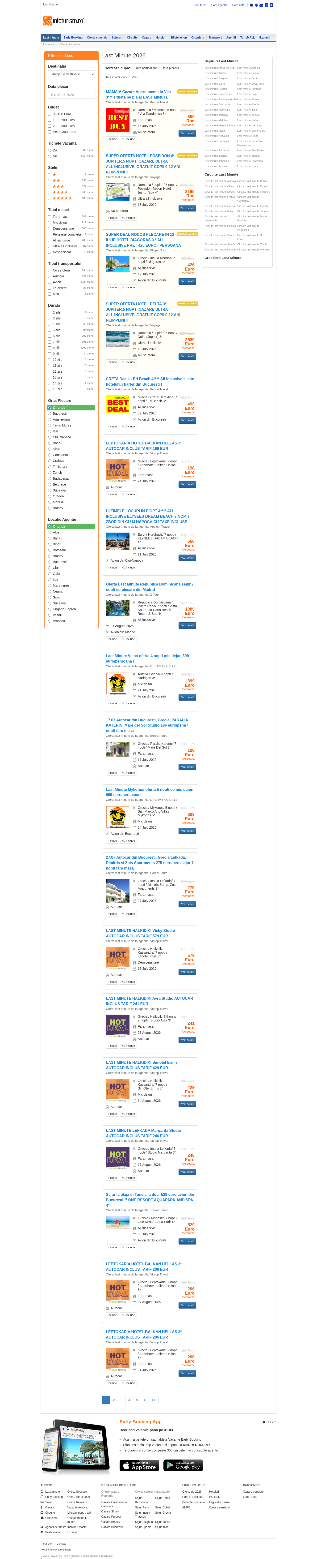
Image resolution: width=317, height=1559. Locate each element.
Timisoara (57, 467)
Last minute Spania (215, 155)
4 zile (71, 324)
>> (153, 1400)
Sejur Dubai (162, 1499)
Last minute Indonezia (217, 109)
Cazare (146, 37)
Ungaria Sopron (62, 609)
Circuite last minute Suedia (219, 244)
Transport (215, 37)
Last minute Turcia (248, 166)
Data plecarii (170, 68)
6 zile (71, 336)
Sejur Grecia (163, 1504)
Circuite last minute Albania (220, 181)
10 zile (71, 359)
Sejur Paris (142, 1499)
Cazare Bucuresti (112, 1518)
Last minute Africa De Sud (219, 67)
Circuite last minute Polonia (220, 225)
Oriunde (57, 407)
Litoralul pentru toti (79, 1504)
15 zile (71, 389)
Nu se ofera (71, 270)
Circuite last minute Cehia (252, 181)
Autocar (71, 276)
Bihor (54, 544)
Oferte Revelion (77, 1493)
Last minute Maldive (216, 120)
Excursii (265, 37)
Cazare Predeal (111, 1508)
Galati (55, 574)
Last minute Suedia (248, 155)
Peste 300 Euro (62, 132)
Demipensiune (71, 228)
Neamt (55, 591)
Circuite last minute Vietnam (253, 249)
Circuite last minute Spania (219, 235)
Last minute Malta (247, 120)
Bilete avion (179, 37)
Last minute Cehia (247, 78)
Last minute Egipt (247, 94)
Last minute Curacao (249, 88)
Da (71, 150)
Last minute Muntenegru (251, 130)
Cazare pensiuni (219, 1499)
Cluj (53, 568)
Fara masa (71, 216)
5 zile (71, 330)
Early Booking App (141, 1413)
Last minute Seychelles (250, 150)
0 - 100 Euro (59, 114)
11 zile (71, 365)
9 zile (71, 353)
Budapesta (58, 478)
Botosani (57, 550)
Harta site (46, 1534)
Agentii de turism (53, 1518)
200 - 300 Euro (61, 126)
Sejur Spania (143, 1518)
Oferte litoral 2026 (78, 1488)
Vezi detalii (187, 133)
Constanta (58, 455)
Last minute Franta (248, 99)
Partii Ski (214, 1488)
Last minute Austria (215, 73)
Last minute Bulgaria (216, 78)
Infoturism (63, 21)
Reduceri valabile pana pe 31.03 (146, 1421)
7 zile (71, 342)
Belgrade (57, 484)
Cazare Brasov (110, 1513)
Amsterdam (59, 419)
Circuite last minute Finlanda (253, 191)
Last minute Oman (248, 135)
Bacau (55, 443)
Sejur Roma (162, 1489)
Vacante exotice (77, 1499)
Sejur (46, 1493)
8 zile (71, 347)
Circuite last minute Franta (219, 196)
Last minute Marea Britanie (219, 125)
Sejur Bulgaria (144, 1513)
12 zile (71, 371)
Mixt (71, 294)
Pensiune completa (71, 234)
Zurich (55, 472)
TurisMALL (247, 37)
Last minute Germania (217, 104)
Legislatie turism (219, 1493)
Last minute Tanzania (216, 160)
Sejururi (117, 37)
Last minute (51, 37)
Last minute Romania (216, 150)
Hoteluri (161, 37)
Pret (135, 77)
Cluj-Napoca (59, 437)
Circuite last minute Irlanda (252, 206)
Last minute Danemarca (218, 94)
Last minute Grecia (248, 104)
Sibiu (54, 449)
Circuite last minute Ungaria (220, 249)
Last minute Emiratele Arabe (220, 99)
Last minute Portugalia (217, 141)
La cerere (71, 288)
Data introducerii (116, 77)
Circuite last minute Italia (218, 211)
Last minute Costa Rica (250, 83)
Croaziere (197, 37)
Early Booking (73, 37)
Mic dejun (71, 222)
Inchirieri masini (77, 1518)
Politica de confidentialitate (56, 1541)
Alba (53, 532)
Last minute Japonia (216, 114)
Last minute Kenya (248, 114)
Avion (71, 282)
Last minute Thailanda (250, 160)
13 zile (71, 377)
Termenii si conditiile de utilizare (59, 1550)
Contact (61, 1534)
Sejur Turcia (162, 1513)
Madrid (55, 502)
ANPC (186, 1499)
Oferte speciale (97, 37)
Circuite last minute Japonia (253, 211)
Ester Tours (250, 1488)
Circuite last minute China (219, 186)
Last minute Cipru (214, 83)
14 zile (71, 383)
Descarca (139, 1457)
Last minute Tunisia (215, 166)
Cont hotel (238, 5)
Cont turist (199, 5)
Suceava (57, 490)
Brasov (55, 508)
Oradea (56, 496)
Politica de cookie (51, 1554)
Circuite (132, 37)
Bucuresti (57, 413)
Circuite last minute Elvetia (219, 191)
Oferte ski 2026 (191, 1483)
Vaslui (55, 615)
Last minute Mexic (214, 130)
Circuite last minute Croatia (252, 186)
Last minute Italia (247, 109)
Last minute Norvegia (216, 135)
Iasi (53, 431)
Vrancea (56, 621)
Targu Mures (59, 425)
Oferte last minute (70, 44)
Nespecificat (71, 252)
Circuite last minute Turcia (252, 244)
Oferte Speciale (77, 1483)
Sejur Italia (162, 1518)
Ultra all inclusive (71, 246)
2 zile (71, 312)
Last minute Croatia (215, 88)
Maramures (59, 585)
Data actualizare (146, 68)
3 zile (71, 318)
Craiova (56, 461)
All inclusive (71, 240)
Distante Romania (193, 1493)
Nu (71, 156)
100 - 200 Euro (61, 120)
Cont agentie (219, 5)
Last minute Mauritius (249, 125)
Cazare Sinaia (110, 1503)
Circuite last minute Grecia (219, 206)
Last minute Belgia (248, 73)
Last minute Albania (248, 67)
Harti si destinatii (192, 1488)
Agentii (231, 37)
